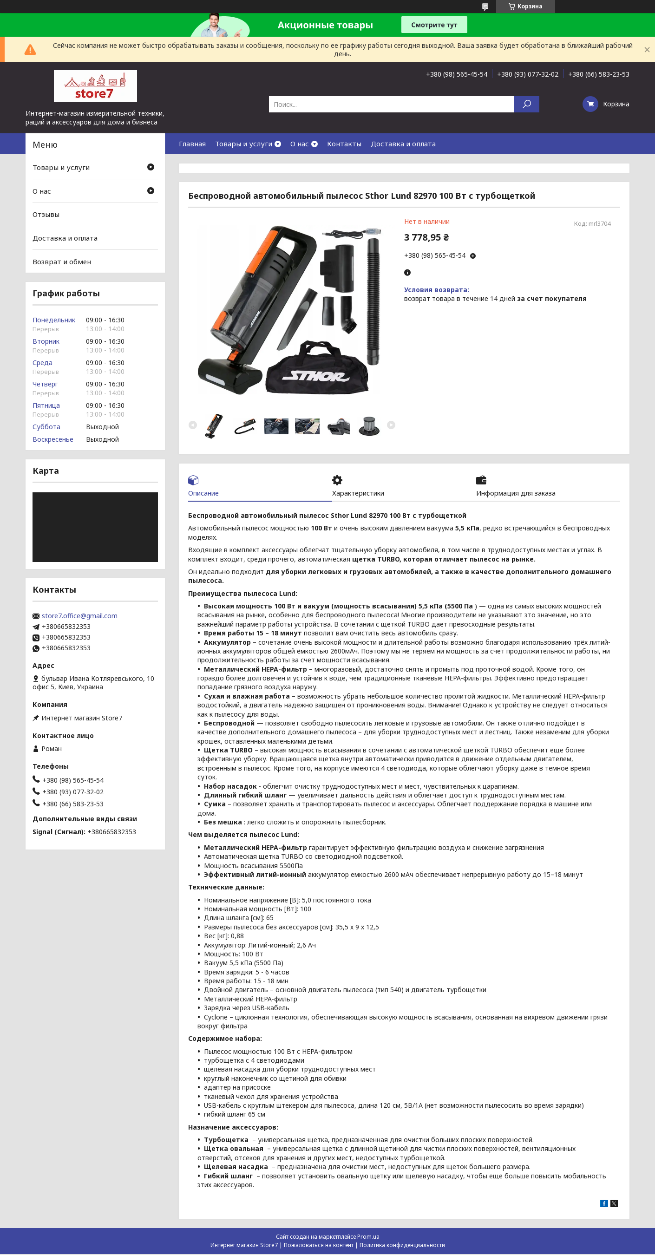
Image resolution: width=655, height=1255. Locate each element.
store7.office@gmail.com (80, 616)
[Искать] (526, 104)
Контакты (344, 143)
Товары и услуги (243, 143)
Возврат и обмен (62, 261)
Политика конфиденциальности (402, 1246)
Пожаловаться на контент (319, 1246)
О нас (299, 143)
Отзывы (46, 214)
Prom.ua (368, 1238)
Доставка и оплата (403, 143)
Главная (192, 143)
